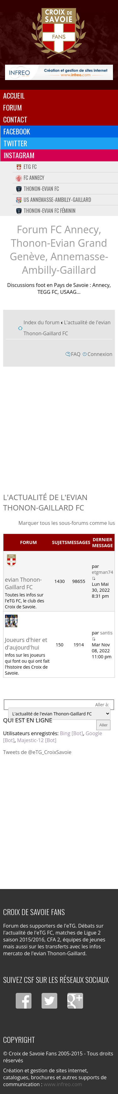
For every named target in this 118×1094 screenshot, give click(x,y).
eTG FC (26, 166)
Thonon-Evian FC (37, 188)
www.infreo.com (63, 1084)
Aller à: (102, 705)
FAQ (76, 354)
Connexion (99, 354)
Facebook (16, 131)
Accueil (14, 95)
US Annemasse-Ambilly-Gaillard (53, 199)
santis (106, 633)
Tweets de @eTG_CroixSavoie (37, 752)
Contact (15, 119)
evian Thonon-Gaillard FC (23, 583)
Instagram (19, 155)
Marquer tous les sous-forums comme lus (66, 523)
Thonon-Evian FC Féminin (46, 210)
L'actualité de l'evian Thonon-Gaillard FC (45, 502)
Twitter (15, 143)
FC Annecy (30, 177)
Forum (12, 107)
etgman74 (102, 572)
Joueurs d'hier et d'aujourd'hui (26, 643)
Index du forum (41, 322)
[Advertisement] (59, 428)
